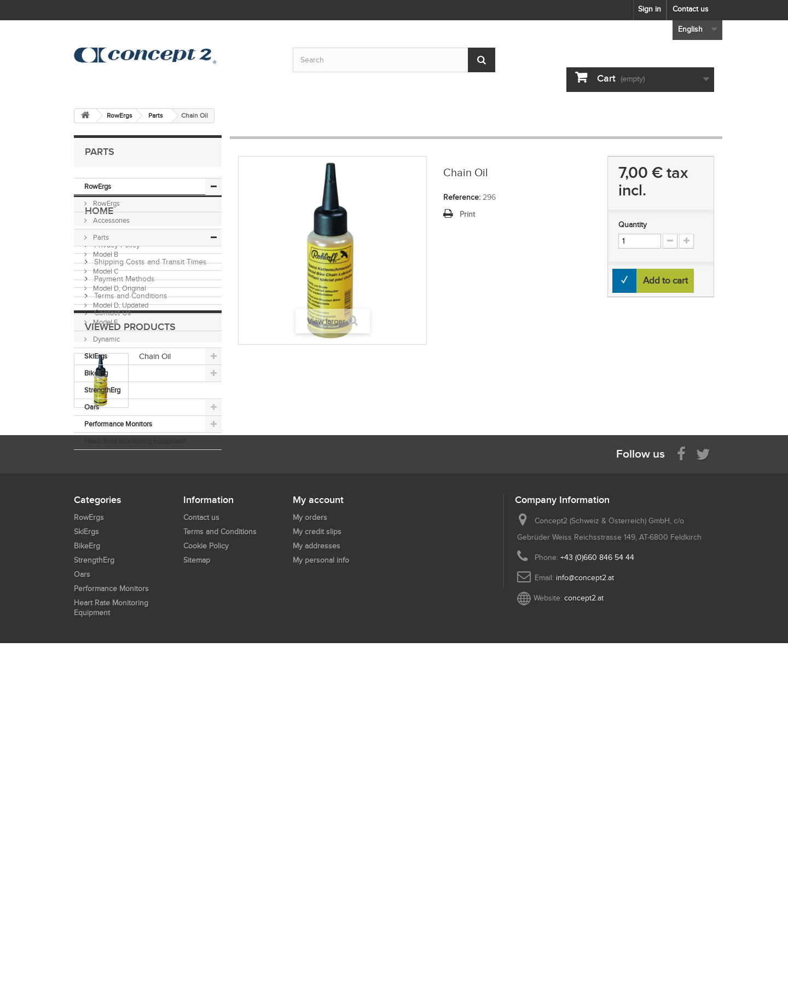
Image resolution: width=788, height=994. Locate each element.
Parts (100, 237)
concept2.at (584, 910)
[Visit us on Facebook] (681, 765)
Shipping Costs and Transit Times (149, 529)
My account (318, 811)
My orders (310, 829)
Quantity (632, 225)
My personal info (321, 872)
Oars (91, 407)
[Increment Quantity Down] (670, 241)
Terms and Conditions (129, 563)
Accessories (110, 220)
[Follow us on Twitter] (703, 765)
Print (467, 214)
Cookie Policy (206, 858)
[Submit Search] (481, 60)
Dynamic (105, 339)
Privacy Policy (116, 512)
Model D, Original (118, 288)
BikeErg (96, 373)
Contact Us (111, 580)
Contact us (691, 9)
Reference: (461, 197)
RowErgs (97, 186)
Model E (104, 322)
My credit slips (317, 844)
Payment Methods (123, 546)
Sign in (649, 9)
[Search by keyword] (394, 60)
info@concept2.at (585, 890)
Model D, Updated (119, 305)
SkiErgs (95, 356)
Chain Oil (155, 651)
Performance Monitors (118, 424)
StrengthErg (102, 390)
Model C (105, 271)
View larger (326, 321)
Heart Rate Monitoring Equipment (135, 441)
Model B (104, 254)
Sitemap (196, 872)
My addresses (316, 858)
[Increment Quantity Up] (686, 241)
